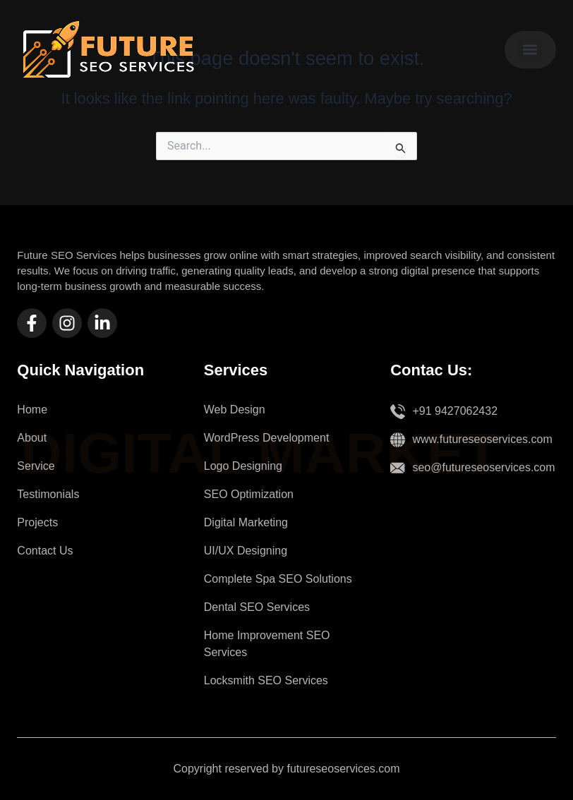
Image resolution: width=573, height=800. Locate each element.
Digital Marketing (246, 522)
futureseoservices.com (342, 769)
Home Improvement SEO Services (267, 643)
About (32, 438)
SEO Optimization (249, 494)
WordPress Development (267, 438)
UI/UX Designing (245, 551)
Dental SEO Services (257, 607)
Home (32, 410)
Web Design (234, 410)
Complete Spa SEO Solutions (278, 579)
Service (35, 466)
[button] (530, 49)
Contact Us (45, 551)
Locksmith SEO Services (266, 680)
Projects (37, 522)
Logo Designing (243, 466)
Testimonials (48, 494)
